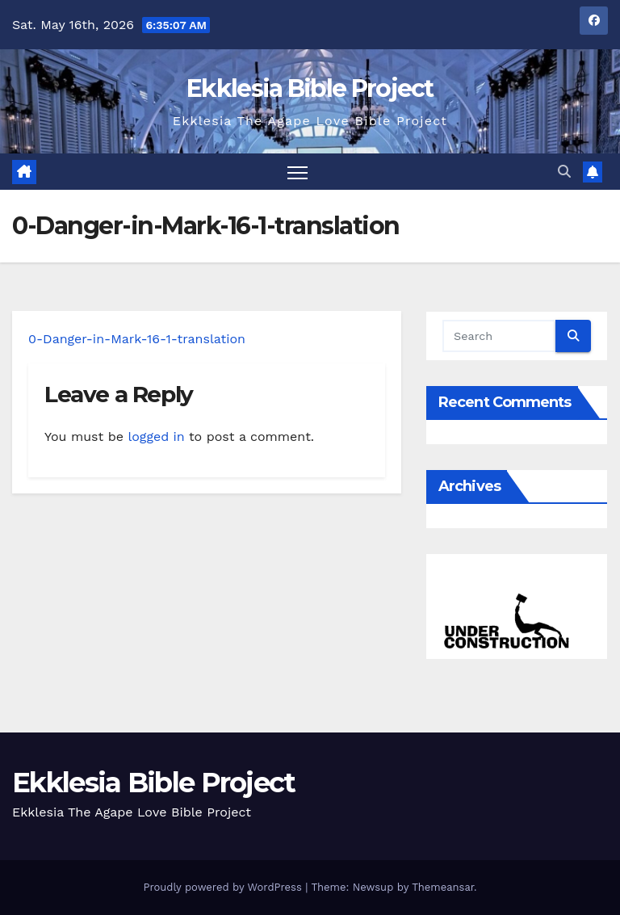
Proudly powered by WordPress (224, 887)
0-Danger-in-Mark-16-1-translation (136, 338)
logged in (156, 436)
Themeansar (443, 887)
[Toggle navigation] (297, 171)
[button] (564, 171)
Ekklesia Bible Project (310, 88)
